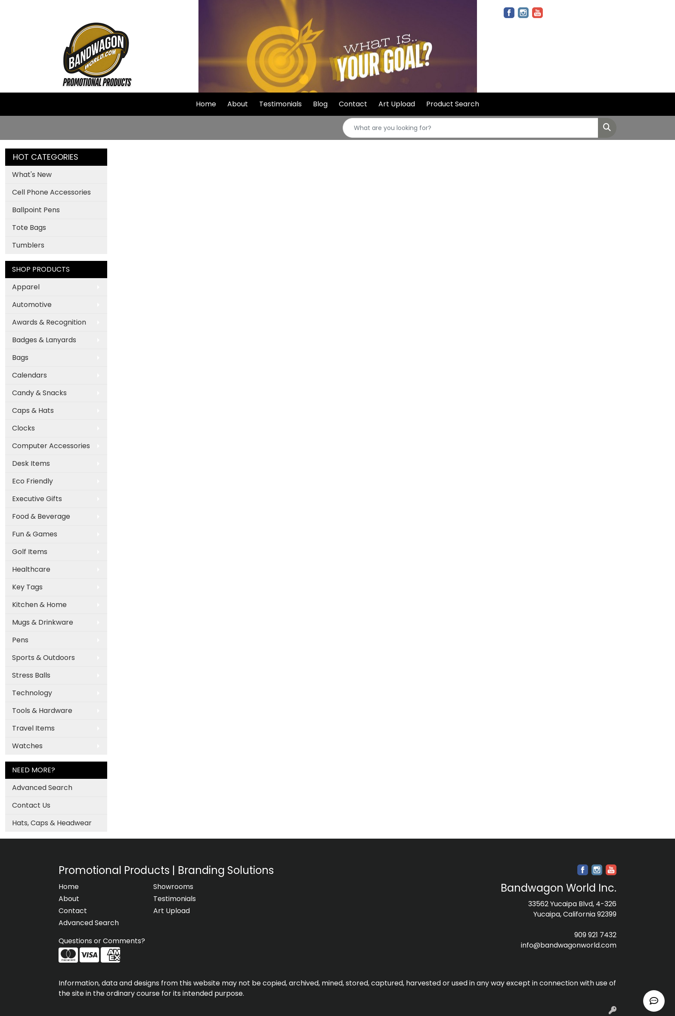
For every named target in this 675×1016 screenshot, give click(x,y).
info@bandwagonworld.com (568, 945)
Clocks (23, 428)
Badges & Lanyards (44, 340)
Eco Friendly (32, 481)
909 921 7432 (595, 935)
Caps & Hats (33, 410)
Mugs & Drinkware (42, 622)
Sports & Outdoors (43, 658)
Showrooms (173, 887)
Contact (353, 104)
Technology (32, 693)
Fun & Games (34, 534)
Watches (27, 746)
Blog (320, 104)
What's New (32, 175)
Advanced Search (42, 788)
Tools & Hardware (42, 711)
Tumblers (28, 245)
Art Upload (396, 104)
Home (206, 104)
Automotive (32, 305)
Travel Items (33, 728)
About (237, 104)
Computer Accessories (51, 446)
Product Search (452, 104)
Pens (20, 640)
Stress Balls (31, 675)
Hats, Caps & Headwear (52, 823)
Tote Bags (29, 227)
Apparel (26, 287)
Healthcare (31, 569)
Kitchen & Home (39, 605)
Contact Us (31, 805)
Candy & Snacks (39, 393)
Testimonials (280, 104)
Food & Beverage (41, 516)
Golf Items (29, 552)
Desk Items (31, 463)
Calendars (29, 375)
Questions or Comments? (102, 941)
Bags (20, 357)
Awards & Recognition (49, 322)
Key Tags (27, 587)
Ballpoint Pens (36, 210)
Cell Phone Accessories (51, 192)
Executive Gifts (37, 499)
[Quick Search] (470, 128)
